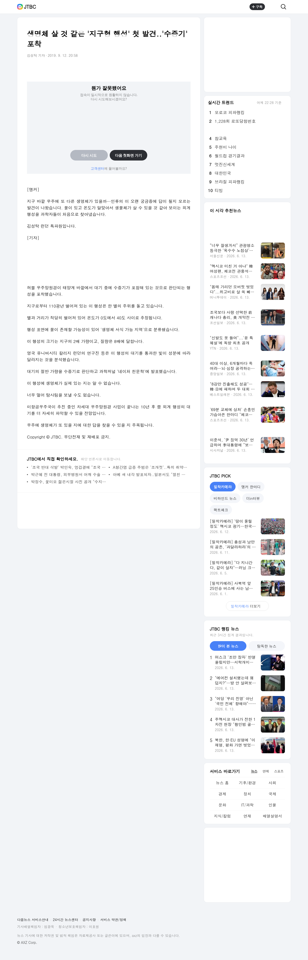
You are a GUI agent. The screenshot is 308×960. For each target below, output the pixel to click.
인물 (272, 805)
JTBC (30, 6)
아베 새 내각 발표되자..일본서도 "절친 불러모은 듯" (150, 474)
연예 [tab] (266, 771)
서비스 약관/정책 (113, 919)
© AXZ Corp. (27, 943)
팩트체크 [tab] (221, 509)
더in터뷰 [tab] (253, 498)
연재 (247, 816)
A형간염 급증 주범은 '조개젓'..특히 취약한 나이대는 (150, 467)
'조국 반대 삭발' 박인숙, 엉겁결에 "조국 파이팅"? (68, 467)
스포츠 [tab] (278, 771)
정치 (247, 794)
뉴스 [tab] (254, 771)
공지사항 (89, 919)
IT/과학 (247, 805)
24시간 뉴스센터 (65, 919)
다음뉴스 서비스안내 (33, 919)
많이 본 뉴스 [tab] (228, 646)
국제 (272, 794)
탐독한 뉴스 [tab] (266, 646)
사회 (272, 783)
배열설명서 (272, 816)
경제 (222, 794)
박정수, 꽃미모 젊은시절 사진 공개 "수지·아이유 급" (68, 481)
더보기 (247, 606)
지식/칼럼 (222, 816)
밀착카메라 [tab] (223, 486)
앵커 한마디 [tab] (251, 486)
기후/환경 (247, 783)
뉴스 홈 (222, 783)
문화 (222, 805)
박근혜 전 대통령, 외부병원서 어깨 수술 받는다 (68, 474)
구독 (257, 6)
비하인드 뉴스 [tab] (225, 498)
